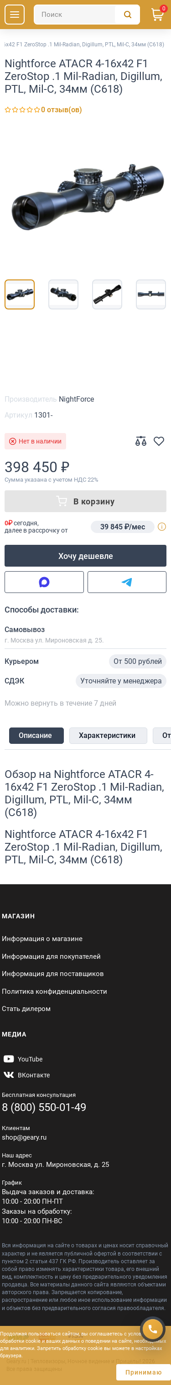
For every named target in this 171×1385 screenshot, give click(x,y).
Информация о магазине (42, 939)
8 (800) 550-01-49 (44, 1107)
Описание (35, 735)
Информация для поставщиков (53, 974)
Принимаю (143, 1372)
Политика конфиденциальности (54, 991)
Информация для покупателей (51, 956)
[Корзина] (157, 14)
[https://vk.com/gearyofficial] (26, 1075)
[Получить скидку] (153, 1329)
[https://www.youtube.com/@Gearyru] (22, 1059)
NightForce (76, 399)
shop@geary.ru (24, 1137)
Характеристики (107, 735)
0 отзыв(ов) (61, 109)
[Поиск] (87, 15)
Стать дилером (26, 1009)
